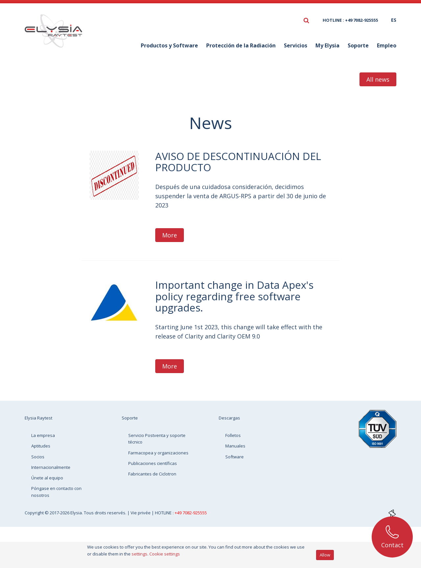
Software (234, 457)
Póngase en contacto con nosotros (56, 491)
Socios (37, 457)
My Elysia (327, 45)
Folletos (233, 435)
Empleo (386, 45)
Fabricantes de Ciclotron (152, 474)
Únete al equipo (47, 478)
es (393, 20)
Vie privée (141, 513)
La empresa (43, 435)
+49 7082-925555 (191, 513)
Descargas (229, 418)
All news (377, 79)
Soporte (358, 45)
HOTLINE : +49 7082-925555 (350, 20)
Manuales (235, 446)
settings (139, 554)
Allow (325, 555)
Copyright (35, 513)
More (169, 235)
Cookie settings (164, 554)
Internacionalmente (50, 467)
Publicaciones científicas (152, 463)
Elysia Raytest (38, 418)
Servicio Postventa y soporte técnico (157, 438)
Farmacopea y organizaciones (158, 453)
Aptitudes (40, 446)
